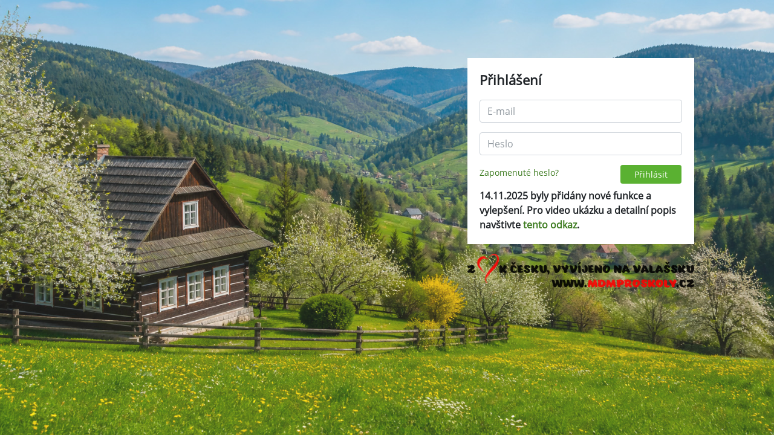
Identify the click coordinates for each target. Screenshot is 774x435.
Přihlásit (651, 174)
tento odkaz (550, 224)
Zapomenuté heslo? (519, 172)
